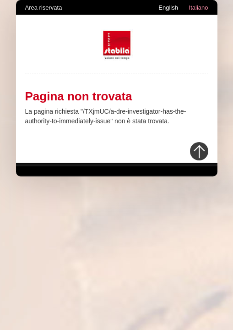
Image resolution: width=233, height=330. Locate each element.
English (168, 7)
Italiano (198, 7)
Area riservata (43, 7)
